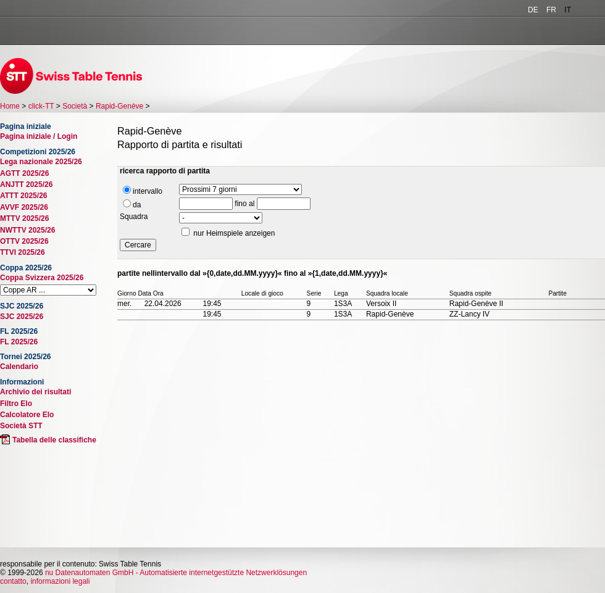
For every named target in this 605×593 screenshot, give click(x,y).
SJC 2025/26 (21, 316)
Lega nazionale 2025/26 (41, 161)
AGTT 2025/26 (24, 173)
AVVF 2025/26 (24, 207)
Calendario (19, 366)
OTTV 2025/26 (24, 241)
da (132, 204)
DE (533, 10)
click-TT (41, 106)
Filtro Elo (16, 403)
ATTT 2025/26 (23, 195)
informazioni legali (60, 581)
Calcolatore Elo (27, 414)
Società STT (21, 425)
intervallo (142, 191)
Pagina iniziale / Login (38, 136)
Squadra (134, 216)
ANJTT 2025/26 (26, 184)
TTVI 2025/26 (22, 252)
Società (74, 106)
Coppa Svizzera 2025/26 (41, 277)
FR (551, 10)
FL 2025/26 (19, 342)
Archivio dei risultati (35, 392)
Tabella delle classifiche (54, 440)
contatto (13, 581)
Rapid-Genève (119, 106)
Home (10, 106)
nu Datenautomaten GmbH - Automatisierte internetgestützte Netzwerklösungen (176, 572)
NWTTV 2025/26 (27, 230)
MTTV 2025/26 (24, 218)
